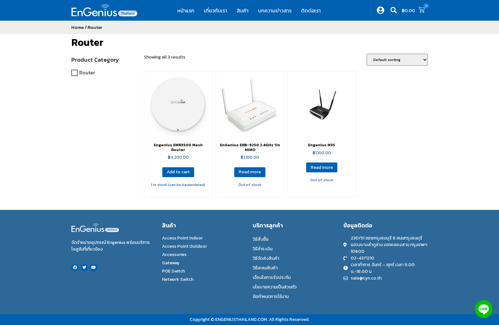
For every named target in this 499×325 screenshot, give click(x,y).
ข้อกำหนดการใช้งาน (271, 296)
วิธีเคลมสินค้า (265, 268)
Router (87, 42)
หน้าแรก (185, 10)
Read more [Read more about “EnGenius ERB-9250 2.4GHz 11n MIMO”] (250, 172)
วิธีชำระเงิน (262, 248)
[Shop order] (397, 60)
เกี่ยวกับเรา (215, 10)
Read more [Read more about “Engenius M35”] (322, 167)
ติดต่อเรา (311, 10)
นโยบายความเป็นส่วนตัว (275, 287)
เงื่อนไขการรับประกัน (272, 277)
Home (77, 27)
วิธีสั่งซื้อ (261, 239)
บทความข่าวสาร (275, 10)
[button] (393, 10)
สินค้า (243, 10)
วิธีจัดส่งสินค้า (266, 258)
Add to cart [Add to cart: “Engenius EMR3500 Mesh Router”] (178, 172)
